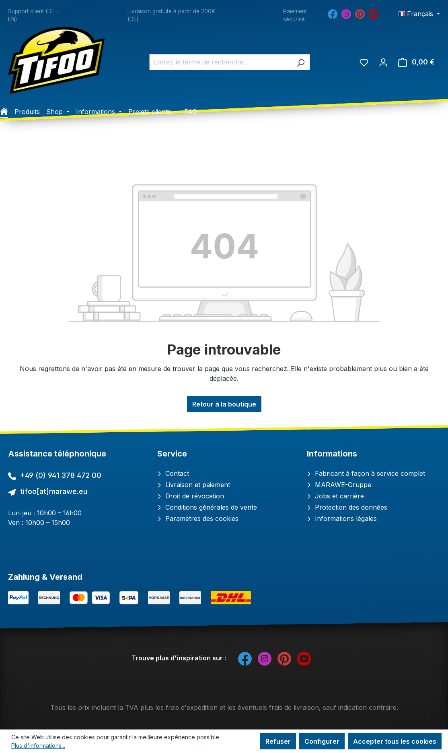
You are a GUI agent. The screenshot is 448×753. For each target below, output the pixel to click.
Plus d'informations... (38, 745)
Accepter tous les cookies (394, 741)
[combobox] (220, 62)
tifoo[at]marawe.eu (53, 491)
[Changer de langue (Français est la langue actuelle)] (419, 14)
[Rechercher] (300, 62)
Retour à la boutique (224, 404)
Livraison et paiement (193, 485)
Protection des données (347, 507)
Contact (173, 473)
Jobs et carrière (335, 496)
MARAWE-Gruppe (339, 485)
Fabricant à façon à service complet (366, 473)
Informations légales (342, 518)
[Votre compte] (383, 62)
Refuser (278, 741)
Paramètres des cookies (197, 518)
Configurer (321, 741)
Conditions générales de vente (207, 507)
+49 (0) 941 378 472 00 (60, 475)
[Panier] (416, 62)
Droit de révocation (190, 496)
